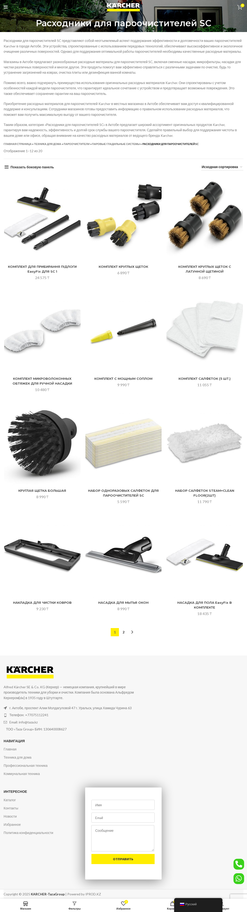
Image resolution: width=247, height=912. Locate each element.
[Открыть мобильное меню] (5, 7)
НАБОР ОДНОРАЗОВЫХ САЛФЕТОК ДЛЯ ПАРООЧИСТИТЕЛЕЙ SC (123, 493)
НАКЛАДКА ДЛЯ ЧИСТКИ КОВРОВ (42, 602)
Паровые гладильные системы (116, 143)
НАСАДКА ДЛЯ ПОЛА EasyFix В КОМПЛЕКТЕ (205, 605)
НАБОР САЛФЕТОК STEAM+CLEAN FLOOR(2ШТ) (205, 493)
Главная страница (18, 143)
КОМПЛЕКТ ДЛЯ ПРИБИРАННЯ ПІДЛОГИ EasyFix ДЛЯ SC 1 (42, 269)
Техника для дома (47, 143)
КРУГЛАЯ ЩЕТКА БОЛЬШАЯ (42, 490)
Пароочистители (77, 143)
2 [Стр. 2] (123, 631)
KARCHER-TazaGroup (48, 893)
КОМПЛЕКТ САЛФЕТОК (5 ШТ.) (205, 378)
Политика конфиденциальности (28, 832)
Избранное (12, 823)
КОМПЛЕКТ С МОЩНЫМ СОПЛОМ (123, 378)
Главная (10, 748)
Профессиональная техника (26, 764)
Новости (10, 815)
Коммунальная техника (22, 773)
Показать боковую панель (32, 167)
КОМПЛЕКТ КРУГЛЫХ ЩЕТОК (123, 266)
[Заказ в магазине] (222, 167)
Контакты (11, 807)
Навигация (14, 740)
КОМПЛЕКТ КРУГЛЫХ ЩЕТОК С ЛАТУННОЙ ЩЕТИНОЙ (205, 269)
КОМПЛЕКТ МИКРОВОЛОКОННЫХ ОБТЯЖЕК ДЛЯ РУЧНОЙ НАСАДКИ (42, 381)
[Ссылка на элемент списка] (74, 714)
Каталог (10, 799)
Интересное (15, 790)
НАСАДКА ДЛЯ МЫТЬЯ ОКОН (123, 602)
